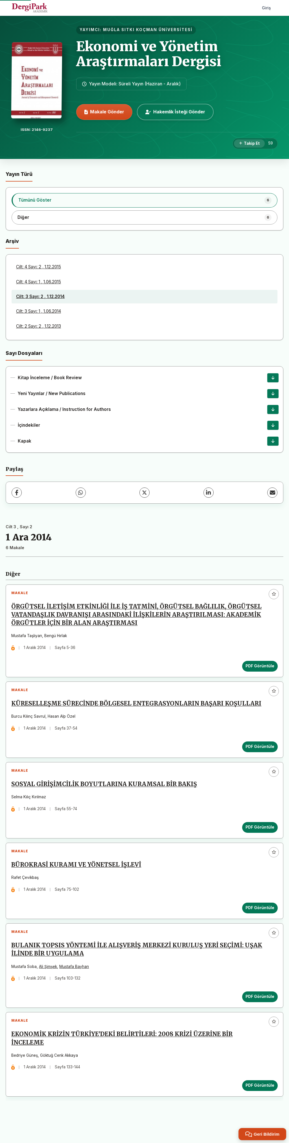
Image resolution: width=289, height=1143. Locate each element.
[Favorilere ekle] (274, 594)
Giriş (266, 7)
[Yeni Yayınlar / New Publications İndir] (273, 393)
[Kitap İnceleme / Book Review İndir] (273, 377)
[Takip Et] (249, 143)
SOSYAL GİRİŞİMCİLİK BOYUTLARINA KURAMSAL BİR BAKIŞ (106, 792)
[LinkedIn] (208, 493)
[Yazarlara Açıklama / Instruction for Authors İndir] (273, 409)
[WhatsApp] (81, 493)
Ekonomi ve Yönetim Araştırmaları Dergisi (148, 54)
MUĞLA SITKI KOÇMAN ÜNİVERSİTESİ (147, 29)
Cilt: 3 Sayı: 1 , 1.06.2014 (38, 311)
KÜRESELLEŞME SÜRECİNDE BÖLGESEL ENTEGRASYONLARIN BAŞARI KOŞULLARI (138, 708)
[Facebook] (17, 493)
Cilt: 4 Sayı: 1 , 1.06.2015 (38, 281)
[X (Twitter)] (144, 493)
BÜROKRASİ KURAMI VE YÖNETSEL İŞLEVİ (78, 876)
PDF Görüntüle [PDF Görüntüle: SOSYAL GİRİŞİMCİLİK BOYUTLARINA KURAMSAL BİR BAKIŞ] (258, 835)
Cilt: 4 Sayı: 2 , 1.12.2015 (38, 266)
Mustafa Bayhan (76, 981)
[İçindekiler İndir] (273, 425)
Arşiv (12, 241)
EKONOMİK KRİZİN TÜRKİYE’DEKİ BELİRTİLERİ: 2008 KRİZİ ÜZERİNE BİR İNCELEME (123, 1056)
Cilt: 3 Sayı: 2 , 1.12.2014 (40, 296)
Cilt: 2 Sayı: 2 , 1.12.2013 (38, 326)
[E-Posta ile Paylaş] (272, 493)
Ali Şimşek (50, 981)
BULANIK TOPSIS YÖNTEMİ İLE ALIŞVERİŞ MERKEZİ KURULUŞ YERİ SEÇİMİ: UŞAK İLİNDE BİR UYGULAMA (138, 964)
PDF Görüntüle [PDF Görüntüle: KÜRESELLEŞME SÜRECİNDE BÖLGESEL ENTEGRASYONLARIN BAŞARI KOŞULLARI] (258, 751)
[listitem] (144, 200)
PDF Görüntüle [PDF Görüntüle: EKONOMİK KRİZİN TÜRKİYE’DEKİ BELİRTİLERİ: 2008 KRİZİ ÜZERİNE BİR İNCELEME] (258, 1103)
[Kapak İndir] (273, 441)
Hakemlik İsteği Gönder (175, 112)
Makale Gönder (104, 112)
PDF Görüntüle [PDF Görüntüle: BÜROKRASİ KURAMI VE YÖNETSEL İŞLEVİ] (258, 919)
